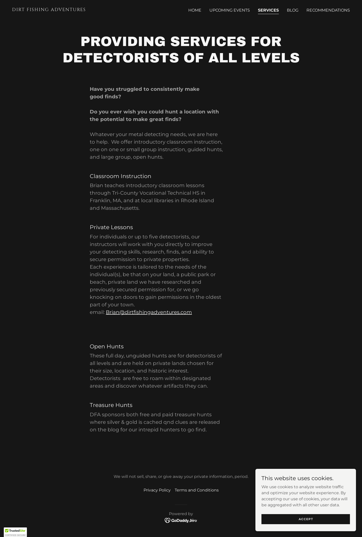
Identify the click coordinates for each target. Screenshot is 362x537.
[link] (94, 9)
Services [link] (268, 10)
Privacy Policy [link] (157, 490)
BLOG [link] (292, 10)
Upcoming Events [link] (229, 10)
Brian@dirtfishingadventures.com (149, 312)
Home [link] (194, 10)
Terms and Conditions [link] (197, 490)
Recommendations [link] (328, 10)
